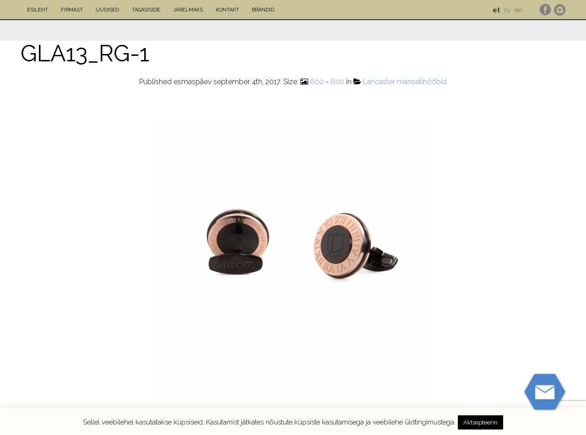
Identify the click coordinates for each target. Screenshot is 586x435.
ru (507, 10)
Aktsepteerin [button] (480, 422)
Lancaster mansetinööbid (405, 81)
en (518, 10)
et (496, 10)
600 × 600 (327, 81)
